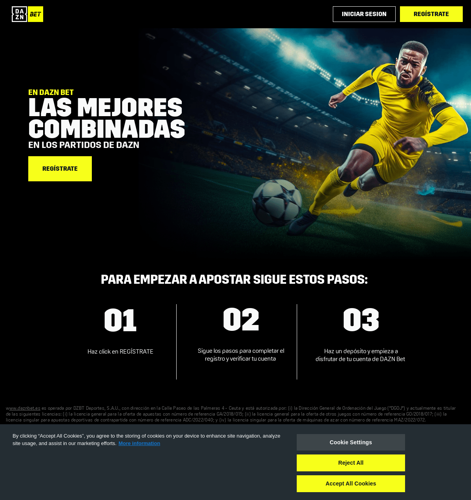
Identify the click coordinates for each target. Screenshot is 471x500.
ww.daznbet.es (24, 408)
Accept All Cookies (351, 483)
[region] (235, 462)
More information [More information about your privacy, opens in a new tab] (139, 443)
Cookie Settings (351, 442)
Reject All (351, 463)
